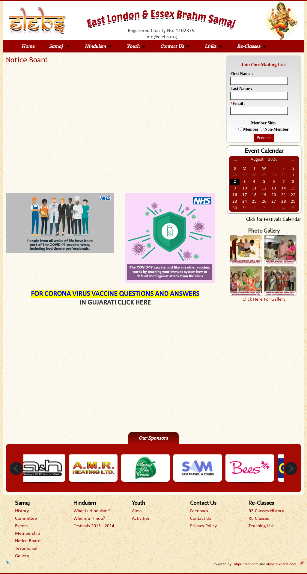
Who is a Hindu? (89, 518)
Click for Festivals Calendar (273, 219)
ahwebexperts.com (281, 564)
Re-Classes (252, 46)
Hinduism (98, 46)
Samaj (59, 46)
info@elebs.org (161, 37)
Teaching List (261, 526)
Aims (137, 511)
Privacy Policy (203, 526)
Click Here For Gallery (264, 299)
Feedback (199, 511)
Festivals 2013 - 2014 (93, 526)
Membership (27, 533)
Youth (136, 46)
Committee (26, 518)
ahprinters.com (246, 564)
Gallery (22, 556)
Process (264, 137)
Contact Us (175, 46)
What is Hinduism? (91, 511)
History (22, 511)
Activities (141, 518)
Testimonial (26, 548)
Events (21, 526)
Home (28, 46)
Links (214, 46)
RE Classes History (266, 511)
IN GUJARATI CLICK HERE (115, 302)
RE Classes (259, 518)
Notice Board (27, 541)
